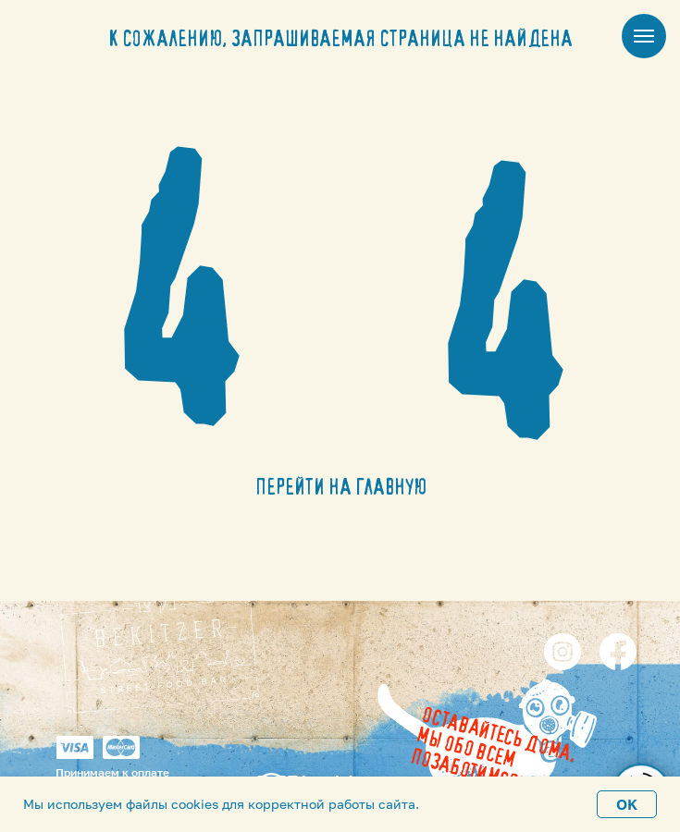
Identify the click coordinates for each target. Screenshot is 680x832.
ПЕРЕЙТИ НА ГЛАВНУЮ (341, 488)
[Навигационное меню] (644, 36)
